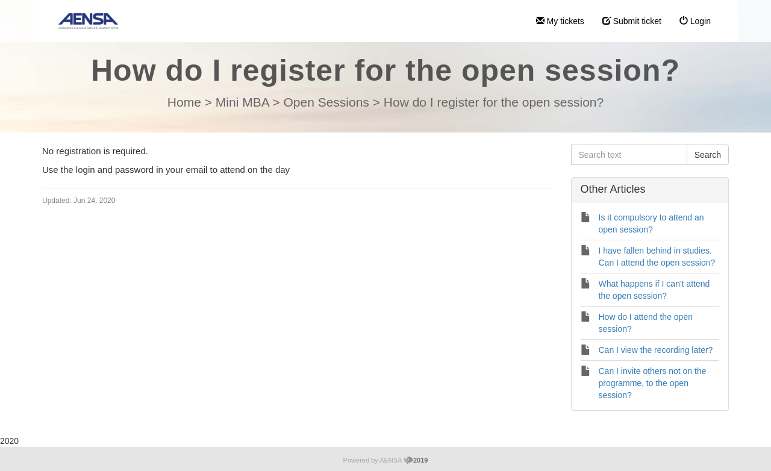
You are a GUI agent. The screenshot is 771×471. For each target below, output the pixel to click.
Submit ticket (631, 21)
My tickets (560, 21)
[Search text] (629, 155)
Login (695, 21)
